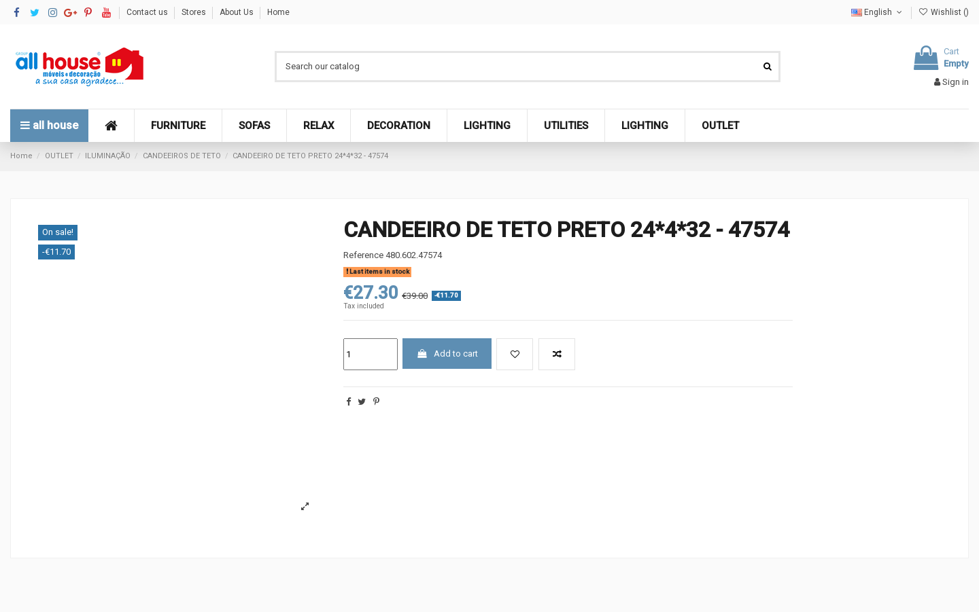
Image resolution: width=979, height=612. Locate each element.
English (877, 12)
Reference (363, 255)
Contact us (148, 12)
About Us (238, 12)
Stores (195, 12)
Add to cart (447, 353)
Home (278, 12)
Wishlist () (943, 12)
